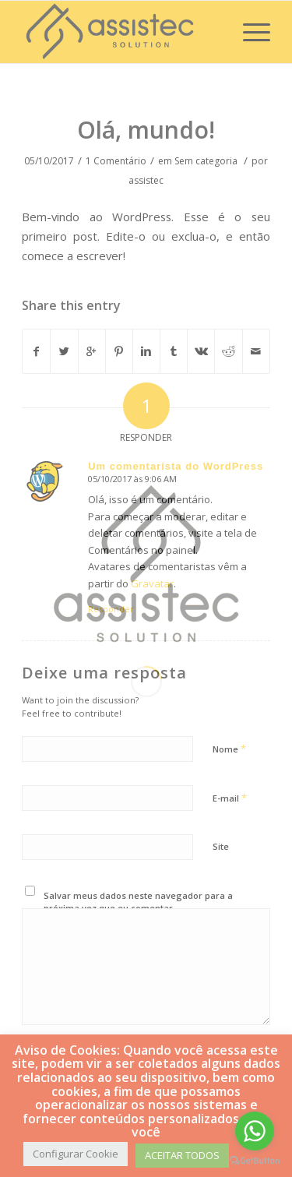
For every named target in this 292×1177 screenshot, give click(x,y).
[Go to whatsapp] (254, 1131)
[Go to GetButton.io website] (255, 1161)
